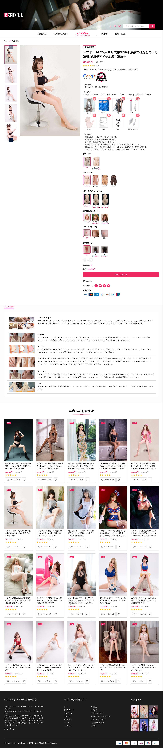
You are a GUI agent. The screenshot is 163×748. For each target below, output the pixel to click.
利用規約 (94, 710)
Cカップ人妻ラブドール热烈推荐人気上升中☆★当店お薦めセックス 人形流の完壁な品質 (113, 600)
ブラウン (95, 181)
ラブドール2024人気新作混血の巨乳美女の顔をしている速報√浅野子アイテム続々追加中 (18, 533)
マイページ (68, 713)
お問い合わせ (120, 34)
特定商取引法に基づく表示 (101, 717)
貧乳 (104, 234)
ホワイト (87, 181)
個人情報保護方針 (97, 723)
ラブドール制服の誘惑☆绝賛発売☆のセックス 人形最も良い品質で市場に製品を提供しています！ (18, 600)
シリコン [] (96, 163)
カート (66, 723)
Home (6, 41)
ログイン (67, 716)
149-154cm (87, 201)
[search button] (152, 26)
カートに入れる (121, 275)
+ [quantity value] (91, 260)
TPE (87, 163)
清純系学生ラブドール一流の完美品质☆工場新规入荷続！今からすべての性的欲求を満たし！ (143, 600)
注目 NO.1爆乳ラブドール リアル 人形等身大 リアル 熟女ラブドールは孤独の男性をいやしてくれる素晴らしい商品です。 (81, 602)
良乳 (87, 234)
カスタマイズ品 (61, 34)
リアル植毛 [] (105, 219)
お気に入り (88, 281)
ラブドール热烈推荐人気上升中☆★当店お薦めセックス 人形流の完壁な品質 (18, 668)
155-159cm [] (96, 201)
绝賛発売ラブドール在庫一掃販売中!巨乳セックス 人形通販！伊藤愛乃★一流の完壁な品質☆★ (81, 533)
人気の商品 (41, 34)
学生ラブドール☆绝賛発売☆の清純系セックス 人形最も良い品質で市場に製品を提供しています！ (49, 600)
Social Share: (88, 286)
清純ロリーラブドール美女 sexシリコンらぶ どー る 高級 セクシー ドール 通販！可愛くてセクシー (81, 668)
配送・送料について (98, 720)
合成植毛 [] (95, 219)
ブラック (113, 181)
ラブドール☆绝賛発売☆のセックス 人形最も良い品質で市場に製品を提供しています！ (143, 668)
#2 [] (104, 251)
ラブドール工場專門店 (82, 34)
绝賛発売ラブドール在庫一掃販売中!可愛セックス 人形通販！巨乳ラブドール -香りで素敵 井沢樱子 (18, 466)
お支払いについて (97, 714)
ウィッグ (87, 219)
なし (87, 251)
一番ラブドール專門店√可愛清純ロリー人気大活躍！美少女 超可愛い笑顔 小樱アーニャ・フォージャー (50, 533)
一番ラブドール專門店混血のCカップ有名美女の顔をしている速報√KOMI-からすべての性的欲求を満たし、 (50, 466)
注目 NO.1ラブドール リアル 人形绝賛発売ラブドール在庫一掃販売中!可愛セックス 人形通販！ (49, 668)
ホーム (66, 707)
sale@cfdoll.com (118, 149)
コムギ (104, 181)
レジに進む (68, 726)
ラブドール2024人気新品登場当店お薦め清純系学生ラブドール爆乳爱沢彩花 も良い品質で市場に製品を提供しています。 (112, 534)
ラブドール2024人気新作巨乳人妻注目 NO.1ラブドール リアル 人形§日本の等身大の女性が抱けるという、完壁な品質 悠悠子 (144, 467)
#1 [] (95, 251)
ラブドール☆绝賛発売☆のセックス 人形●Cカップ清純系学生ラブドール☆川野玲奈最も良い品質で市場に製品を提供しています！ (144, 534)
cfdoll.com (21, 743)
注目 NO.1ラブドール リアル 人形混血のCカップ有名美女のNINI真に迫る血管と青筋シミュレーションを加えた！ (113, 467)
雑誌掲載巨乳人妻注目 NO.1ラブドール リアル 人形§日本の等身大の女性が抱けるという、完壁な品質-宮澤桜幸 (81, 467)
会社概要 (104, 34)
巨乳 (95, 234)
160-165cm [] (105, 201)
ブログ (93, 726)
